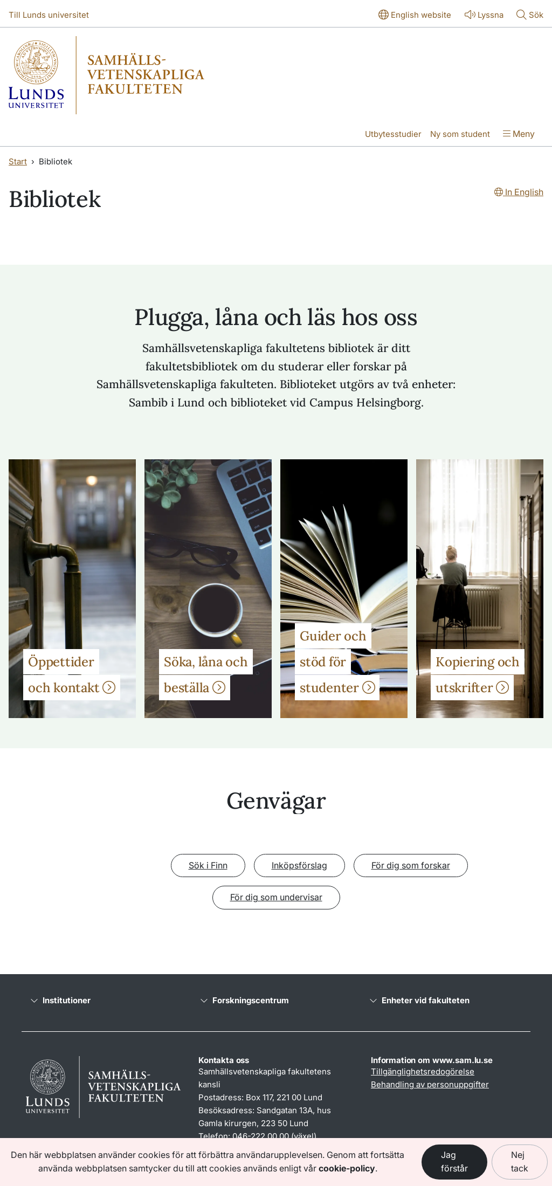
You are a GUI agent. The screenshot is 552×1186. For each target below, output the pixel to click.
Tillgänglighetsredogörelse (422, 1071)
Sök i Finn (208, 865)
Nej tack (519, 1161)
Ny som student (460, 134)
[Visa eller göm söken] (529, 15)
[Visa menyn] (518, 135)
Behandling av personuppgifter (430, 1084)
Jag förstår (454, 1161)
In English (518, 192)
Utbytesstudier (393, 134)
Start (18, 161)
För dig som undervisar (276, 897)
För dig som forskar (410, 865)
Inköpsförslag (299, 865)
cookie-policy (347, 1168)
